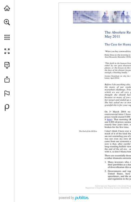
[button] (7, 22)
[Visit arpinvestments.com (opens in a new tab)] (7, 8)
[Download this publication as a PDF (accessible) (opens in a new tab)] (7, 65)
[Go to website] (109, 119)
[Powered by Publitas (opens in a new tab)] (7, 107)
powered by (66, 198)
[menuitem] (7, 29)
